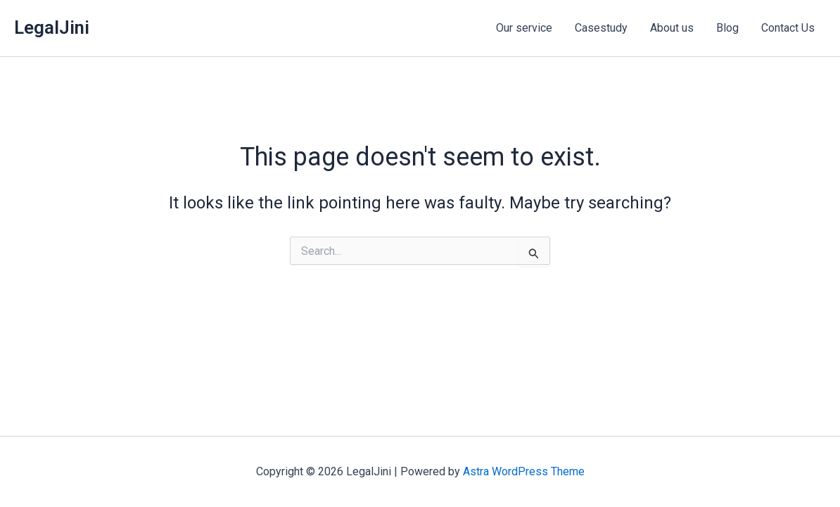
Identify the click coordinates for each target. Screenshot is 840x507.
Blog (727, 28)
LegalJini (51, 27)
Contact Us (788, 28)
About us (672, 28)
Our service (524, 28)
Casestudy (601, 28)
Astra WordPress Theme (524, 471)
